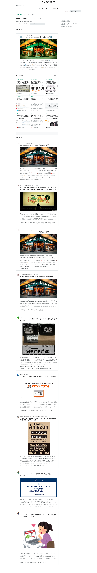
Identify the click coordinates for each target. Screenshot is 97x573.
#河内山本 (37, 177)
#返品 (35, 465)
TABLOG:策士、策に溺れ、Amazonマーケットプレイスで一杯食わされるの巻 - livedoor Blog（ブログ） (37, 117)
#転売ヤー (44, 465)
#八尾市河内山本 (31, 69)
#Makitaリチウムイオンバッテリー (27, 368)
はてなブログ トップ (20, 5)
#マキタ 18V (41, 366)
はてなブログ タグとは (65, 23)
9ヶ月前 (37, 35)
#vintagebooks (34, 310)
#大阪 (29, 177)
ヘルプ (71, 23)
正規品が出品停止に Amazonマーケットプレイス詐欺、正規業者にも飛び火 (52, 82)
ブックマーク (20, 79)
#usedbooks (22, 310)
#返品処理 (39, 465)
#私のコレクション (36, 264)
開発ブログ (75, 23)
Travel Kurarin (22, 374)
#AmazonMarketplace (44, 266)
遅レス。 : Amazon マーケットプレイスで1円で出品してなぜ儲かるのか (52, 99)
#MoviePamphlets (44, 223)
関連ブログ (34, 14)
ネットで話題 (27, 14)
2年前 (37, 274)
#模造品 (37, 368)
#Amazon (22, 366)
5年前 (46, 416)
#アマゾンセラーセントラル (46, 410)
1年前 (37, 143)
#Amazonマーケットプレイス (26, 179)
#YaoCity (28, 310)
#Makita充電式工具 (44, 368)
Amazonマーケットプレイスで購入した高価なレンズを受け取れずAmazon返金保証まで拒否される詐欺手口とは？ (52, 117)
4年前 (27, 374)
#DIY (50, 368)
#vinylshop (46, 310)
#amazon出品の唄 (24, 268)
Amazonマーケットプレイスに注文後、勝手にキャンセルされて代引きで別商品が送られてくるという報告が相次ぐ (23, 83)
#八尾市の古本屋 (50, 177)
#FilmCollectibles (52, 223)
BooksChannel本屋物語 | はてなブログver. (28, 35)
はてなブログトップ (64, 24)
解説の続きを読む (37, 23)
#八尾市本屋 (36, 266)
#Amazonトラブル (42, 562)
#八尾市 (32, 177)
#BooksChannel (23, 69)
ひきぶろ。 (22, 317)
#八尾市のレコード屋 (24, 309)
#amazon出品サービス (25, 410)
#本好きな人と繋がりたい (25, 264)
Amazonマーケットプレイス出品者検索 (37, 99)
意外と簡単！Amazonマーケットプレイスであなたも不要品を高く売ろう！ (37, 82)
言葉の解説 (19, 14)
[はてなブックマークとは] (24, 75)
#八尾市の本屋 (43, 177)
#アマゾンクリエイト (35, 410)
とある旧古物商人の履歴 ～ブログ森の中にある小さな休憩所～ (32, 416)
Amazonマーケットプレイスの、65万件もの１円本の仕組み (23, 99)
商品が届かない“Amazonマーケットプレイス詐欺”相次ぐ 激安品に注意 (23, 117)
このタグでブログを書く (75, 11)
